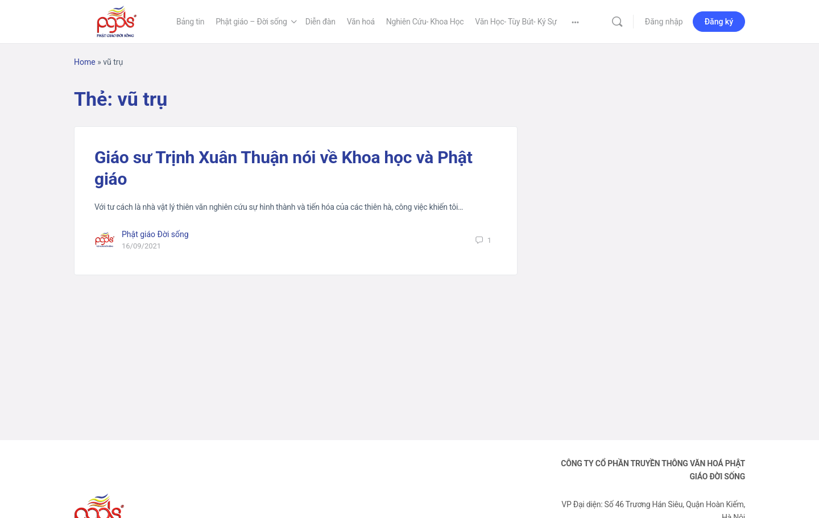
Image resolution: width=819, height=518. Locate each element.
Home (85, 62)
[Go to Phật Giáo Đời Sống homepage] (116, 20)
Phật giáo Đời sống (155, 234)
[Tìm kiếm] (617, 21)
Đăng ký (719, 21)
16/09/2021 (141, 246)
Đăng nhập (664, 21)
